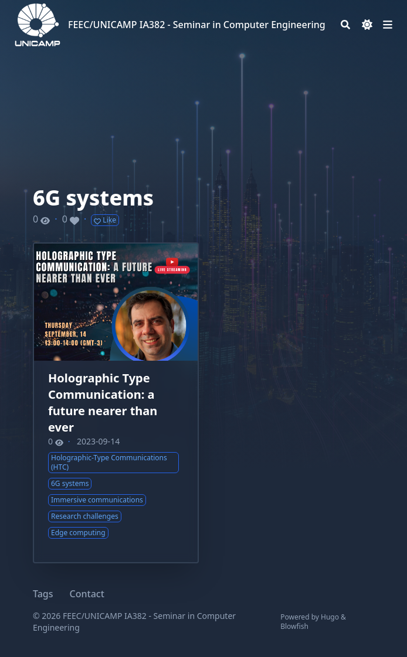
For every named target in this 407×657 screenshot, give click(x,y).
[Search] (345, 24)
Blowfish (294, 626)
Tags (43, 593)
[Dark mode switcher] (367, 25)
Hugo (330, 617)
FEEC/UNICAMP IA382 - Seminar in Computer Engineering (196, 24)
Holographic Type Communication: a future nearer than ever (102, 402)
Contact (87, 593)
